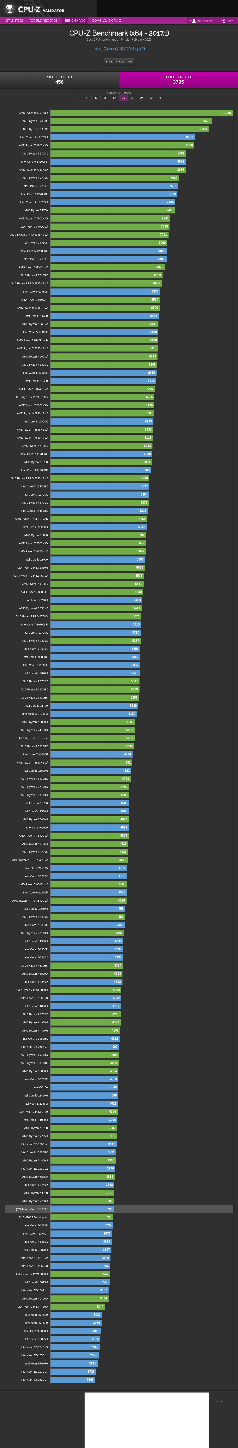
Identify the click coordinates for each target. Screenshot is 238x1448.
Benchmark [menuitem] (75, 20)
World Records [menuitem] (43, 20)
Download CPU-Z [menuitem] (106, 20)
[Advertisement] (167, 8)
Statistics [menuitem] (14, 20)
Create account (205, 20)
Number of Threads (119, 92)
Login (230, 20)
